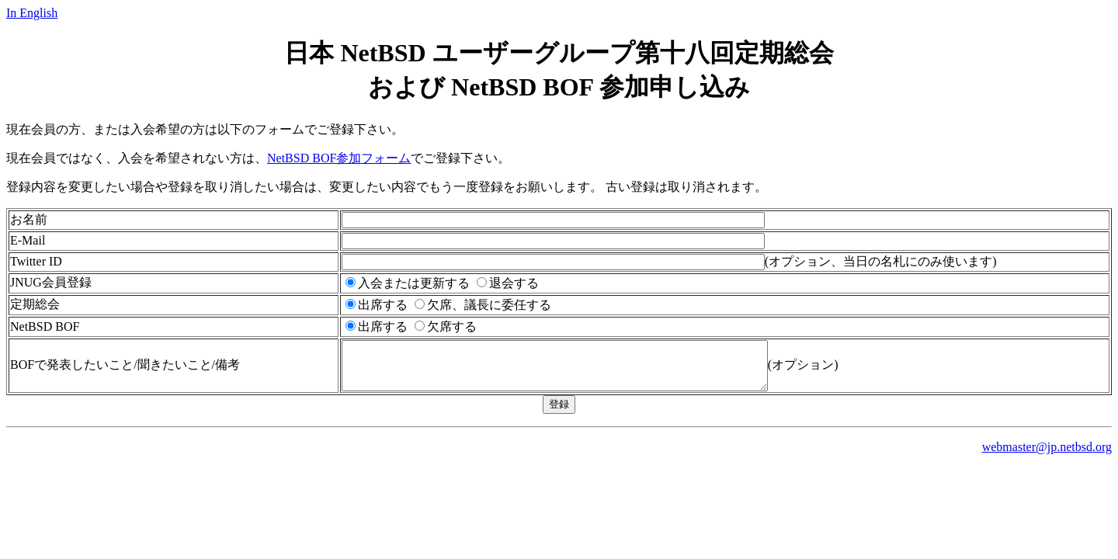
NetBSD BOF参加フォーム (339, 158)
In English (31, 12)
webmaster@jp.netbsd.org (1047, 456)
